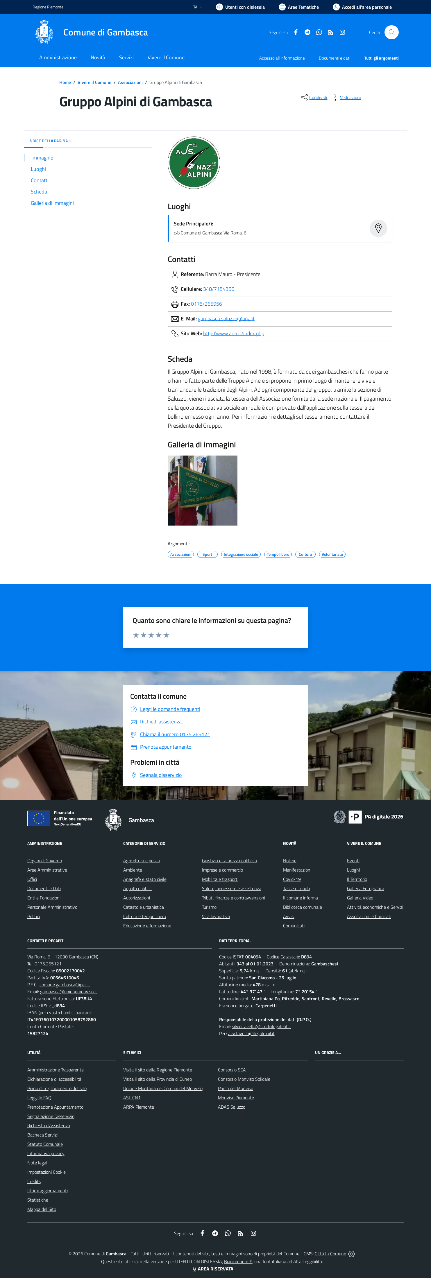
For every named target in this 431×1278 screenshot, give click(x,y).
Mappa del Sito (41, 1209)
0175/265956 (206, 303)
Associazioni (130, 82)
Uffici (32, 879)
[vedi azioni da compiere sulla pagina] (346, 97)
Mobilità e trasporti (220, 879)
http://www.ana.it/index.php (233, 333)
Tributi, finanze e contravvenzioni (233, 897)
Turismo (209, 907)
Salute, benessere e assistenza (231, 888)
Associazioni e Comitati (369, 916)
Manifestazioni (297, 869)
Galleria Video (360, 897)
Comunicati (294, 925)
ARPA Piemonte (138, 1106)
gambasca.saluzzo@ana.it (226, 318)
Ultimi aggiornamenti (47, 1190)
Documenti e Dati (44, 888)
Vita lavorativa (216, 916)
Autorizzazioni (136, 897)
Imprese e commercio (222, 869)
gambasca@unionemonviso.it (68, 991)
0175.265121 (48, 963)
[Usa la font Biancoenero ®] (240, 7)
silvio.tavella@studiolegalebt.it (261, 1026)
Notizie (289, 860)
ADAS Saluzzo (231, 1106)
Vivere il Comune (94, 82)
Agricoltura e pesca (141, 860)
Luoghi (353, 869)
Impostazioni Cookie (46, 1171)
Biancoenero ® (238, 1261)
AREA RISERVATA (212, 1268)
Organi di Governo (44, 860)
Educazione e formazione (147, 925)
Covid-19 (292, 879)
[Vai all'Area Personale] (362, 7)
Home (65, 82)
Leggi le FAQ (39, 1097)
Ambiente (132, 869)
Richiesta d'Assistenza (48, 1125)
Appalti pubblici (137, 888)
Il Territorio (357, 879)
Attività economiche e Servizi (375, 907)
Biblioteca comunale (302, 907)
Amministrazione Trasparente (55, 1069)
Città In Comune (330, 1253)
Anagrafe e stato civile (145, 879)
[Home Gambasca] (90, 32)
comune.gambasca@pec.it (65, 984)
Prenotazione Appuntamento (55, 1106)
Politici (33, 916)
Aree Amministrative (47, 869)
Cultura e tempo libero (144, 916)
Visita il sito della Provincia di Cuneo (157, 1079)
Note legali (37, 1162)
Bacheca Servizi (42, 1134)
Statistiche (37, 1199)
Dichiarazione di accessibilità (54, 1079)
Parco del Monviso (235, 1088)
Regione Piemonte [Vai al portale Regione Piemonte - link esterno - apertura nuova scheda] (48, 7)
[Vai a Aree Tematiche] (299, 7)
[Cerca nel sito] (391, 32)
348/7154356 (218, 289)
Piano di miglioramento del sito (57, 1088)
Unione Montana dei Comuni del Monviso (163, 1088)
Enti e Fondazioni (43, 897)
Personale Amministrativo (52, 907)
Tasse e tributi (296, 888)
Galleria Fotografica (365, 888)
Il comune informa (300, 897)
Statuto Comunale (45, 1144)
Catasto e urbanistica (143, 907)
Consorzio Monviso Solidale (244, 1079)
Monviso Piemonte (236, 1097)
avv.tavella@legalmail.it (251, 1033)
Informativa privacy (46, 1153)
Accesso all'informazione (282, 58)
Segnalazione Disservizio (50, 1116)
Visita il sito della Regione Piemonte (157, 1069)
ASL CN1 (132, 1097)
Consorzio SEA (232, 1069)
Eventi (353, 860)
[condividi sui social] (313, 97)
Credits (34, 1181)
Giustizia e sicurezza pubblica (229, 860)
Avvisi (288, 916)
